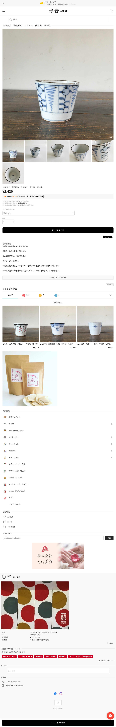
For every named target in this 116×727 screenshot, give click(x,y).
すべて (10, 295)
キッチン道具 (14, 457)
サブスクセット (14, 504)
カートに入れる (58, 230)
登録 (109, 538)
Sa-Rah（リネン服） (16, 478)
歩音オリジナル (14, 417)
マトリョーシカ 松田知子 (19, 484)
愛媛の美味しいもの (16, 430)
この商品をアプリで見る (58, 278)
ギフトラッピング (8, 210)
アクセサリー (14, 437)
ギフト (11, 498)
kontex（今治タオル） (17, 491)
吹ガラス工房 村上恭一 (18, 471)
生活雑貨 (12, 451)
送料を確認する (22, 203)
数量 (4, 218)
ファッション (14, 444)
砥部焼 (11, 424)
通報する (110, 284)
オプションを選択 (58, 723)
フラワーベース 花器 (17, 464)
